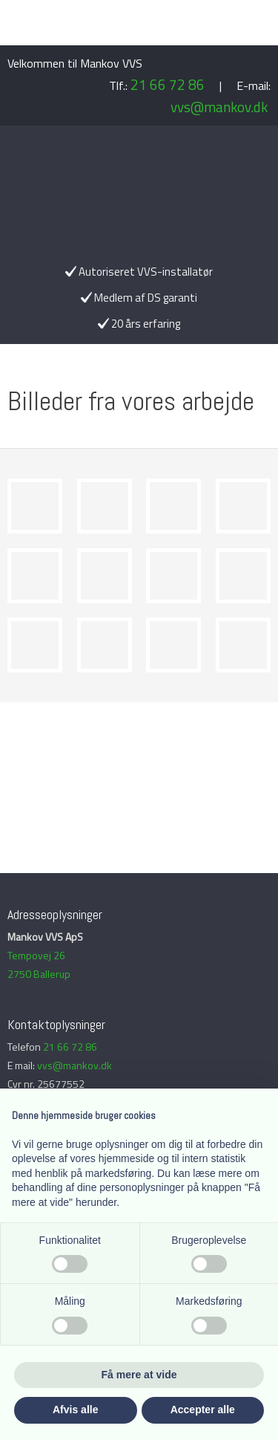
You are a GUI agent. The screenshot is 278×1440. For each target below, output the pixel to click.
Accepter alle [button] (203, 1409)
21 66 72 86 (167, 84)
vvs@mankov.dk (219, 106)
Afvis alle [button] (75, 1409)
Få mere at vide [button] (139, 1375)
